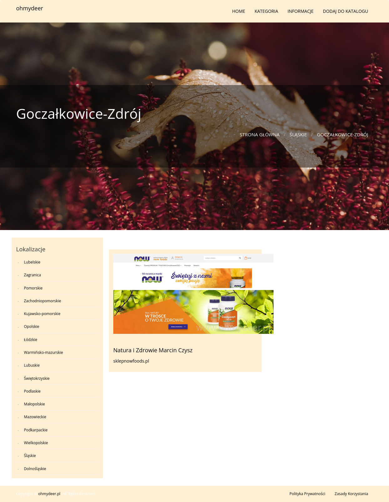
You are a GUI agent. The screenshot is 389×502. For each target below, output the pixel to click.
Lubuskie (32, 365)
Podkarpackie (36, 430)
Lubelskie (32, 262)
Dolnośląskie (35, 468)
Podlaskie (32, 391)
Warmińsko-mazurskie (43, 352)
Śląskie (298, 134)
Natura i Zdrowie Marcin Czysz (152, 350)
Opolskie (31, 326)
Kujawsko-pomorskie (42, 313)
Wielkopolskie (36, 442)
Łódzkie (31, 339)
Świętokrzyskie (37, 378)
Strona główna (259, 134)
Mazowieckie (35, 416)
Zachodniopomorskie (42, 301)
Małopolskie (34, 404)
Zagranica (32, 275)
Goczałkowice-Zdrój (342, 134)
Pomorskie (33, 288)
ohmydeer (29, 8)
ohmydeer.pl (49, 493)
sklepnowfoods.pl (131, 361)
